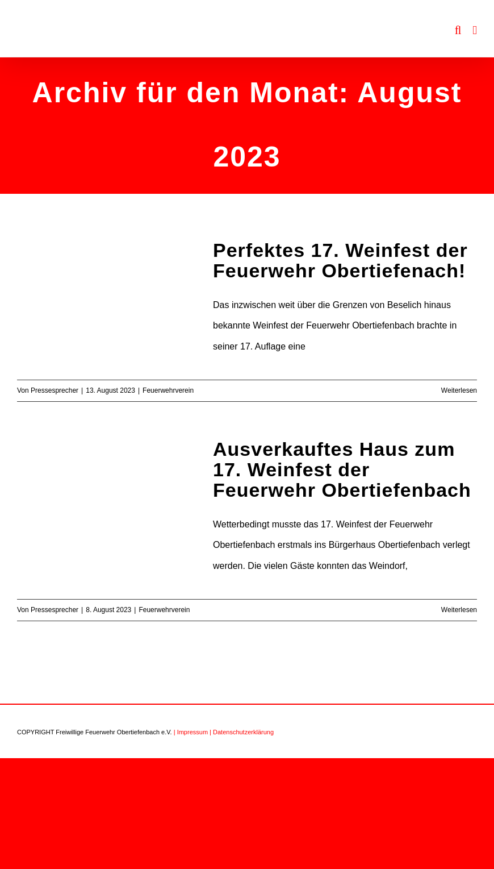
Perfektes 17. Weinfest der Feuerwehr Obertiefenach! (340, 260)
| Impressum (191, 732)
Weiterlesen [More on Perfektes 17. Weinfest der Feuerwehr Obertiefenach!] (459, 390)
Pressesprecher (54, 390)
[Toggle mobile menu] (474, 30)
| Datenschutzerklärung (242, 732)
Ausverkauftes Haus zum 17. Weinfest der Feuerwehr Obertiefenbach (342, 469)
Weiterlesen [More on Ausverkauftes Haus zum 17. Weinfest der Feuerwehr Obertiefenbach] (459, 610)
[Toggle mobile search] (458, 30)
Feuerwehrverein (168, 390)
